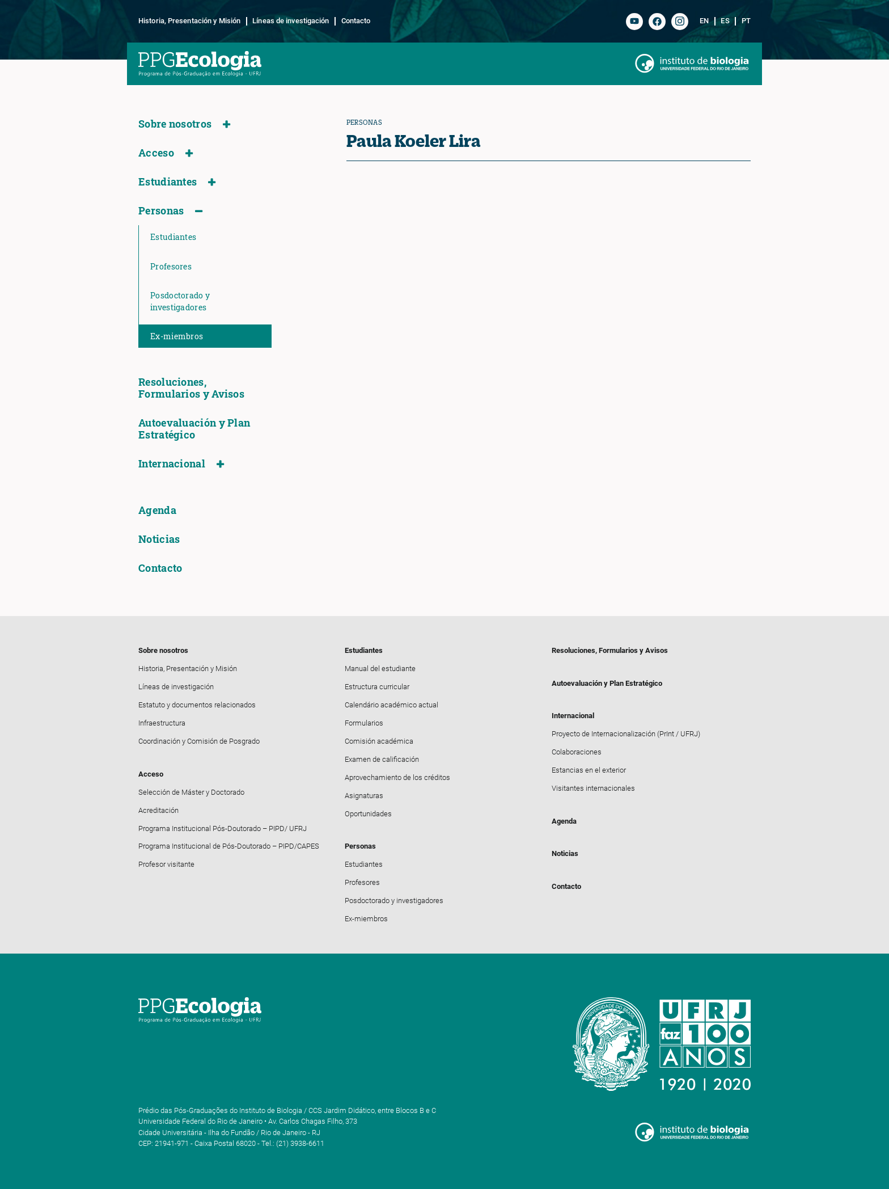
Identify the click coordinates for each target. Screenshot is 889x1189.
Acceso (156, 153)
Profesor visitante (166, 864)
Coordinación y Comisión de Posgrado (199, 741)
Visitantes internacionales (593, 788)
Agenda (157, 510)
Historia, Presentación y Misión (189, 21)
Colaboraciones (577, 752)
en (704, 21)
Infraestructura (161, 723)
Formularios (364, 723)
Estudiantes (167, 182)
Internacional (171, 464)
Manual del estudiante (380, 668)
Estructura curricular (377, 686)
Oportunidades (368, 813)
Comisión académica (379, 741)
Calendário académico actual (391, 705)
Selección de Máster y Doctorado (191, 792)
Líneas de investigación (290, 21)
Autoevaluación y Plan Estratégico (194, 429)
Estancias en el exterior (589, 770)
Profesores (171, 266)
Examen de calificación (382, 759)
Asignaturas (364, 795)
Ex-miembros (176, 336)
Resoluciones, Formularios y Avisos (191, 388)
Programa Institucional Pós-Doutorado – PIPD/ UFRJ (222, 828)
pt (746, 21)
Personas (161, 211)
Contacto (356, 21)
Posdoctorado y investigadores (180, 301)
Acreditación (158, 810)
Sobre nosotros (174, 124)
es (725, 21)
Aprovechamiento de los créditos (397, 777)
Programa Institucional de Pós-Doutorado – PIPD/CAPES (228, 846)
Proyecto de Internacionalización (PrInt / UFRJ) (626, 734)
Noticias (159, 539)
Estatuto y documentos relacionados (197, 705)
